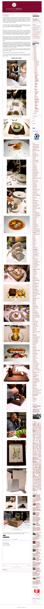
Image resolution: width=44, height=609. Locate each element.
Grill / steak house (35, 230)
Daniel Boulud (35, 200)
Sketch (34, 344)
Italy (33, 244)
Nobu (33, 309)
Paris (35, 469)
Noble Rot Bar (35, 466)
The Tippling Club (35, 379)
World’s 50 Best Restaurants (37, 31)
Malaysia (34, 277)
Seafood (34, 335)
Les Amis (34, 267)
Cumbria (34, 197)
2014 (34, 57)
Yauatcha (34, 398)
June (35, 68)
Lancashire (34, 263)
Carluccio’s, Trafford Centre (36, 84)
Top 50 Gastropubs (37, 485)
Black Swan (34, 175)
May (35, 69)
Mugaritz (34, 300)
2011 (34, 113)
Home (17, 565)
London (34, 274)
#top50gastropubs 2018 (36, 27)
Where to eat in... (35, 391)
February (35, 110)
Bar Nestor (34, 169)
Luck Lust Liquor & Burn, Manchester (38, 542)
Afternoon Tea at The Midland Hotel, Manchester (36, 77)
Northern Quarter (35, 315)
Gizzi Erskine (35, 224)
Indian (34, 240)
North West (34, 312)
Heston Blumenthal (14, 540)
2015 (34, 56)
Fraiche (34, 218)
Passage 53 (34, 470)
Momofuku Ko (35, 292)
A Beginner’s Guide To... (36, 150)
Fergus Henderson (35, 440)
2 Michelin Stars (35, 146)
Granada (34, 227)
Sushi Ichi (36, 478)
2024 (34, 47)
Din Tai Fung (35, 203)
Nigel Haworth (35, 306)
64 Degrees (34, 149)
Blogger (26, 607)
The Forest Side (35, 368)
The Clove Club (35, 365)
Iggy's (34, 238)
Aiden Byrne (34, 154)
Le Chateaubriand (35, 264)
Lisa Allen (34, 271)
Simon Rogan (35, 341)
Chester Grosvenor (36, 189)
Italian (34, 243)
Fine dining (10, 540)
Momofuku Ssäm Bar (35, 463)
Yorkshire (34, 399)
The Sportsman (35, 378)
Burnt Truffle (35, 180)
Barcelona (34, 430)
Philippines (34, 324)
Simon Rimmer (38, 474)
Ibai (33, 237)
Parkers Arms (35, 321)
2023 (34, 48)
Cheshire (34, 186)
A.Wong (34, 426)
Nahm (38, 464)
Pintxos (34, 327)
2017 (34, 53)
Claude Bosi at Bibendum (37, 195)
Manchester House (35, 280)
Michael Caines (35, 286)
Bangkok (34, 429)
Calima (34, 183)
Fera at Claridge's (35, 212)
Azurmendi (34, 166)
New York (34, 465)
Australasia (36, 96)
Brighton (34, 176)
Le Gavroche (35, 266)
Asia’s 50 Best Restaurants (36, 32)
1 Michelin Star (35, 144)
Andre (34, 157)
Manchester (35, 458)
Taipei (34, 356)
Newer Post (4, 565)
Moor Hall (34, 295)
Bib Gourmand (35, 172)
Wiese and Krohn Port (37, 488)
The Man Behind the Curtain (36, 483)
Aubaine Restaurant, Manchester (36, 108)
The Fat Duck (27, 540)
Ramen (34, 330)
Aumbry (36, 428)
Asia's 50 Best (35, 160)
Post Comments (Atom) (18, 567)
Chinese (34, 192)
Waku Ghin (34, 385)
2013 (34, 58)
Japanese (34, 251)
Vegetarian (34, 382)
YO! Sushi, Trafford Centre (36, 105)
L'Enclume (34, 260)
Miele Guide (34, 289)
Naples (34, 303)
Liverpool (39, 456)
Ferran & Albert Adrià (36, 215)
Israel (33, 241)
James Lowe (35, 247)
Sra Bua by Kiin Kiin (36, 350)
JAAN (33, 246)
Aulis (33, 163)
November (36, 62)
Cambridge (39, 433)
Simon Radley (35, 338)
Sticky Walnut (35, 353)
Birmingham (34, 173)
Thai (33, 359)
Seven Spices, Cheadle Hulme (36, 93)
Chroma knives (38, 435)
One (33, 318)
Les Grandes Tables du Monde (19, 540)
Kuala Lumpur (35, 258)
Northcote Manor (35, 468)
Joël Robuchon (39, 451)
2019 (34, 51)
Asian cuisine (38, 427)
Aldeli (35, 95)
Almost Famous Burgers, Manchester (38, 533)
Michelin (25, 540)
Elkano (34, 209)
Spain (33, 347)
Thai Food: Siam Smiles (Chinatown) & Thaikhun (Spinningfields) (38, 569)
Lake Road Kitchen (35, 261)
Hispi (33, 235)
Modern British (35, 462)
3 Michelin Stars (7, 540)
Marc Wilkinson (35, 283)
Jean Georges (35, 254)
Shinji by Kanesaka (36, 473)
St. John (37, 477)
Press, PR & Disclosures (36, 38)
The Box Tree (35, 362)
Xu (33, 396)
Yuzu (33, 401)
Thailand (38, 479)
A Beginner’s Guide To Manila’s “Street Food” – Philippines (37, 406)
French (34, 221)
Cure (33, 199)
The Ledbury (35, 374)
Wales (33, 486)
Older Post (28, 565)
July (35, 67)
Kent (33, 257)
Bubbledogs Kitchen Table (37, 178)
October (35, 63)
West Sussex (35, 388)
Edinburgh (34, 206)
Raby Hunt (39, 471)
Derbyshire (34, 202)
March (35, 72)
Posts (34, 600)
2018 (34, 52)
